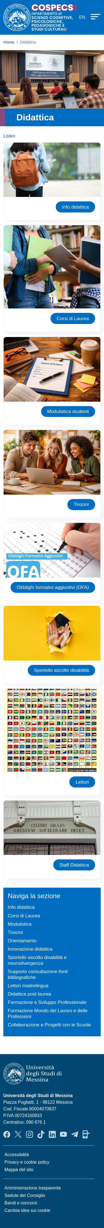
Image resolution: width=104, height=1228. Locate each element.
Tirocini (81, 504)
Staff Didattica (74, 865)
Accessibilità (16, 1154)
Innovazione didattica (30, 949)
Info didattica (75, 207)
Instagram (29, 1134)
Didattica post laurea (29, 994)
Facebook (6, 1134)
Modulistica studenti (68, 411)
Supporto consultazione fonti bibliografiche (38, 974)
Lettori (82, 782)
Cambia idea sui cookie (27, 1210)
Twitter (18, 1134)
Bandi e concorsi (20, 1203)
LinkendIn (52, 1134)
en (82, 17)
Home (8, 42)
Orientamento (22, 940)
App (86, 1134)
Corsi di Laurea (73, 318)
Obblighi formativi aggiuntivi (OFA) (53, 587)
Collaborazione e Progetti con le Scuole (49, 1024)
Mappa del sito (18, 1169)
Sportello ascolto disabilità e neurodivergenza (37, 960)
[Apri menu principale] (93, 16)
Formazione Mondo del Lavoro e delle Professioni (48, 1013)
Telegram (74, 1134)
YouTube (63, 1134)
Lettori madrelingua (28, 985)
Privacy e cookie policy (26, 1162)
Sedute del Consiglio (24, 1195)
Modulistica (20, 924)
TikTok (40, 1134)
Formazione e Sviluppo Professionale (47, 1002)
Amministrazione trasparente (32, 1188)
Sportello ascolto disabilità (61, 670)
